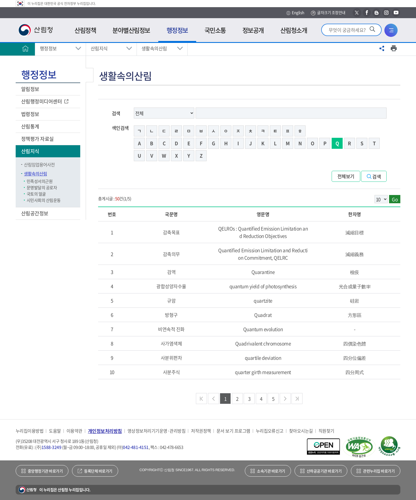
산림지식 (99, 48)
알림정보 (30, 89)
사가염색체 (171, 343)
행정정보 (48, 48)
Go (395, 199)
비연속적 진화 (171, 329)
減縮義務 (354, 254)
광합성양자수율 (171, 286)
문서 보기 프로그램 (233, 431)
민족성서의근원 (39, 181)
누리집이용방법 (29, 431)
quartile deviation (263, 357)
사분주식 (171, 372)
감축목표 (171, 232)
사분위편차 (171, 357)
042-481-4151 (136, 447)
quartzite (263, 300)
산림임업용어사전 (39, 164)
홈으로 (25, 48)
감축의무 (171, 254)
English (295, 12)
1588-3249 (51, 447)
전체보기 (345, 176)
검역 (171, 271)
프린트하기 (394, 48)
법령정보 (30, 114)
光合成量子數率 (354, 286)
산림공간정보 (35, 213)
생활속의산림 (154, 48)
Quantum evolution (263, 329)
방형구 (171, 314)
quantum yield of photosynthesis (262, 286)
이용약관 (74, 431)
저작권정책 (201, 431)
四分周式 (354, 372)
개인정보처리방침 (105, 431)
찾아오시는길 (301, 431)
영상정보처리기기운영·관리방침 (156, 431)
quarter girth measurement (263, 372)
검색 (116, 113)
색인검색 (120, 127)
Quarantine (263, 271)
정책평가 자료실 (37, 138)
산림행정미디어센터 (42, 101)
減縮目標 (354, 232)
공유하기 (382, 48)
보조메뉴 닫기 (89, 75)
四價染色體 (354, 343)
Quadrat (262, 314)
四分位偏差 (354, 357)
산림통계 (30, 126)
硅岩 (354, 300)
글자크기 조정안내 (328, 12)
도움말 (55, 431)
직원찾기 (326, 431)
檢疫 (354, 271)
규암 (171, 300)
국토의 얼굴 (36, 194)
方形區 (354, 314)
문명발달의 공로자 (42, 188)
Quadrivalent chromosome (263, 343)
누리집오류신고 (270, 431)
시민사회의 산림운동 (44, 200)
